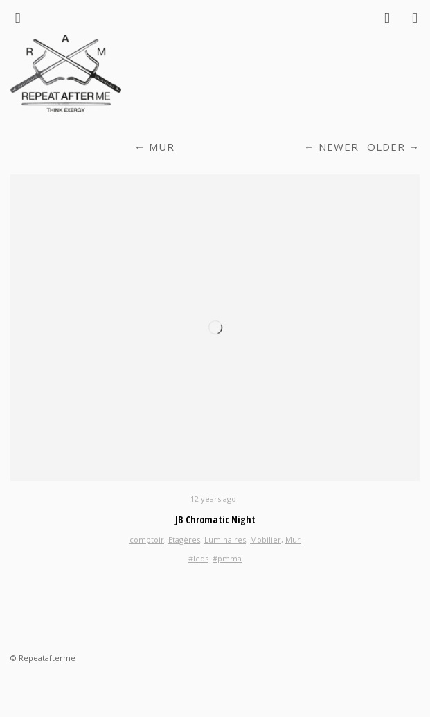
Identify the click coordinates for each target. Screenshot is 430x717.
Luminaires (225, 539)
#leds (198, 558)
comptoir (146, 539)
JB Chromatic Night (215, 519)
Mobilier (265, 539)
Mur (161, 147)
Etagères (184, 539)
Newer (339, 147)
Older (386, 147)
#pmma (227, 558)
